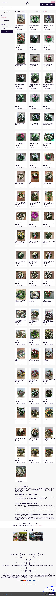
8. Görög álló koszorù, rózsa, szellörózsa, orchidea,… (34, 65)
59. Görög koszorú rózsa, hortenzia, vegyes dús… (33, 380)
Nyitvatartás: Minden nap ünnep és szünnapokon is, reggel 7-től (14, 565)
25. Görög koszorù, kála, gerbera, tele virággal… (19, 183)
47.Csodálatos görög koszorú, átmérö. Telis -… (34, 301)
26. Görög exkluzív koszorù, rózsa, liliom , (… (34, 183)
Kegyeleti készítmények (44, 4)
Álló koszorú (3, 14)
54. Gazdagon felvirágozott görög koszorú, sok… (48, 340)
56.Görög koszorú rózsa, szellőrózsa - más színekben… (34, 360)
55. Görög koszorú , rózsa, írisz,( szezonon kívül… (21, 360)
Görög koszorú (4, 17)
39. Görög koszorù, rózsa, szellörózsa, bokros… (33, 262)
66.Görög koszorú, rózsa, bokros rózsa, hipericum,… (48, 419)
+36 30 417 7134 (23, 554)
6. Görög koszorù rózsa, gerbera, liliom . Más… (47, 45)
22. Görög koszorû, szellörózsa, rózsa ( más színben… (21, 163)
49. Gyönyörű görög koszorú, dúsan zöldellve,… (20, 321)
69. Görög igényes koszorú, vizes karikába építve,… (49, 439)
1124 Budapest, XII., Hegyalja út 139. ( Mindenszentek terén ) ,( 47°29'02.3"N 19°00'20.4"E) (15, 563)
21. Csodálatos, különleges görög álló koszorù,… (47, 144)
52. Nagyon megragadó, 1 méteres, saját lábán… (19, 340)
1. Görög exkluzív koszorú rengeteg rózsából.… (19, 26)
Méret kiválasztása (7, 26)
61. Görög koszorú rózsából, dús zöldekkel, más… (21, 399)
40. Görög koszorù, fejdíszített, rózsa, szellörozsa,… (48, 262)
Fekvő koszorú (4, 15)
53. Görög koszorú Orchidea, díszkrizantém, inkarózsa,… (34, 340)
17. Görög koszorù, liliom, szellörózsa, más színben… (33, 124)
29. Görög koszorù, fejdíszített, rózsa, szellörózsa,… (34, 203)
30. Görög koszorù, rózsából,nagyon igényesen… (48, 203)
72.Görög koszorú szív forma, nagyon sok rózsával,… (48, 459)
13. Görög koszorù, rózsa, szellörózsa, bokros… (19, 104)
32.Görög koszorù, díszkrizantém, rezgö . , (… (19, 222)
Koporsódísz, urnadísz (5, 20)
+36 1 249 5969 (37, 557)
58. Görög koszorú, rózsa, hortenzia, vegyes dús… (19, 380)
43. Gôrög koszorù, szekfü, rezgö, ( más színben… (48, 281)
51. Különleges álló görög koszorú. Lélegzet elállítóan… (48, 321)
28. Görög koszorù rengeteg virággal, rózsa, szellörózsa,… (20, 203)
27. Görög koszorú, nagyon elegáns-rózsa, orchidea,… (48, 183)
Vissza (53, 7)
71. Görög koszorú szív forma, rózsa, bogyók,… (34, 459)
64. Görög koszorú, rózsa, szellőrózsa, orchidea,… (19, 419)
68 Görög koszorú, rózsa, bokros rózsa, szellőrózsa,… (34, 439)
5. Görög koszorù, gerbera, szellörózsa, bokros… (34, 45)
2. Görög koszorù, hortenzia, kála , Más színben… (34, 26)
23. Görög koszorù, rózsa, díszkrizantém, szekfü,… (33, 163)
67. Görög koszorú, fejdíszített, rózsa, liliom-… (20, 439)
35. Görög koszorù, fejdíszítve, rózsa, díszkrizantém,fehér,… (20, 242)
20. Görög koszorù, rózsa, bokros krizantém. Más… (33, 144)
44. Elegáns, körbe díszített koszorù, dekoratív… (20, 301)
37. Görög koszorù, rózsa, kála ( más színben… (49, 242)
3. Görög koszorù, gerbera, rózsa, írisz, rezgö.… (48, 26)
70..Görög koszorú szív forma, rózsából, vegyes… (20, 459)
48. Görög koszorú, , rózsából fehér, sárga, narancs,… (48, 301)
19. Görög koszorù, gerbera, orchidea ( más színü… (20, 144)
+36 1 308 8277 (23, 557)
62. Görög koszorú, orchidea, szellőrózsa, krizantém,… (34, 399)
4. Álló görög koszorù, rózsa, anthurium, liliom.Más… (20, 45)
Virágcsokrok (52, 4)
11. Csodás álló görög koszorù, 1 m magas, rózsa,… (35, 85)
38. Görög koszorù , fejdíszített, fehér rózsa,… (20, 262)
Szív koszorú (17, 477)
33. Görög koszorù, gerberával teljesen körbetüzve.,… (34, 222)
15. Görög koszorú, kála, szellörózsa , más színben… (48, 104)
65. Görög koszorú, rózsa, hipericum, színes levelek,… (34, 419)
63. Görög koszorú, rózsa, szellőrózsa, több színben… (48, 399)
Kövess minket (23, 571)
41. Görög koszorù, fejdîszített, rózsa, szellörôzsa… (20, 281)
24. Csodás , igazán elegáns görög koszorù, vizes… (48, 163)
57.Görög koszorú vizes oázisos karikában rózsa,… (48, 360)
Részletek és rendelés (21, 29)
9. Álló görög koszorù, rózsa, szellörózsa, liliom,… (48, 65)
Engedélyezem (52, 594)
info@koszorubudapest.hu (21, 560)
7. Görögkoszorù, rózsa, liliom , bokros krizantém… (20, 65)
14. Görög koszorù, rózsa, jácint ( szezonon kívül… (35, 104)
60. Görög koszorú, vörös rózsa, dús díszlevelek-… (49, 380)
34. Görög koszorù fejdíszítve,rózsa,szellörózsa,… (48, 222)
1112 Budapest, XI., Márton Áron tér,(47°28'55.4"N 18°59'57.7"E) (36, 563)
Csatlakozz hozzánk (22, 568)
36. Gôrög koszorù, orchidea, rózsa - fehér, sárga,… (34, 242)
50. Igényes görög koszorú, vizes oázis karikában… (34, 321)
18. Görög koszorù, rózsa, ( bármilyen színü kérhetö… (48, 124)
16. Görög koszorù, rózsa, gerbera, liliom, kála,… (19, 124)
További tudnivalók (9, 594)
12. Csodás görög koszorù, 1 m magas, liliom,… (48, 85)
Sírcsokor (3, 18)
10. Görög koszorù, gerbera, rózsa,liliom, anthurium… (20, 85)
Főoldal (2, 7)
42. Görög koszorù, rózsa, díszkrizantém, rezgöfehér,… (34, 281)
